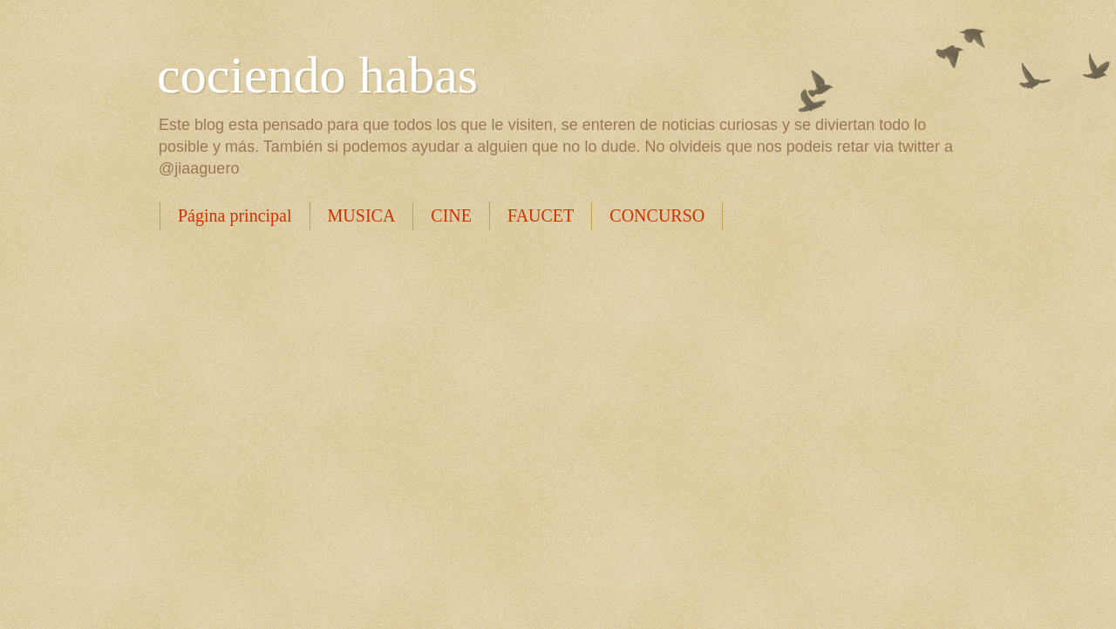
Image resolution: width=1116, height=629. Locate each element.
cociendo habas (317, 75)
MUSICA (362, 215)
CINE (451, 215)
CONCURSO (656, 215)
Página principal (235, 215)
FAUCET (540, 215)
